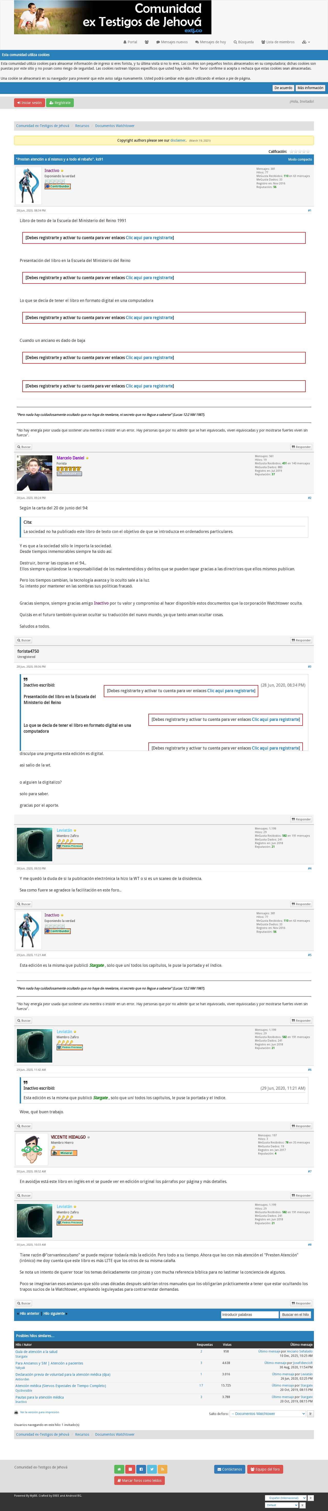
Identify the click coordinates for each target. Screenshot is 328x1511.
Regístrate (59, 103)
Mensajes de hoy (210, 42)
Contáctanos (230, 1469)
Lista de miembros (277, 42)
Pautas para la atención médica (39, 1397)
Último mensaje (269, 1351)
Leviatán (307, 1374)
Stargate (21, 1356)
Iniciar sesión (29, 103)
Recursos (82, 126)
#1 (309, 210)
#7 (309, 1171)
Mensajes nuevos (172, 42)
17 (201, 1385)
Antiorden (22, 1379)
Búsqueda (244, 42)
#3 (309, 666)
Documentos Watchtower (115, 126)
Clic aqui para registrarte (149, 237)
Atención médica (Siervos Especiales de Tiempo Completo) (60, 1386)
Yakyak (20, 1368)
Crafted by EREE (49, 1495)
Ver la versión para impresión (39, 1412)
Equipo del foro (265, 1469)
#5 (309, 955)
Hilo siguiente (54, 1313)
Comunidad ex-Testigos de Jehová (42, 126)
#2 (309, 498)
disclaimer (178, 140)
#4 (309, 868)
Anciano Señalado (300, 1351)
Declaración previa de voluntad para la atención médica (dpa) (62, 1374)
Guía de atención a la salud (36, 1352)
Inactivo (21, 1402)
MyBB (33, 1495)
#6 (309, 1070)
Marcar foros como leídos (139, 1480)
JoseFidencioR (303, 1363)
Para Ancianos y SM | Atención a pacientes (49, 1363)
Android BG (73, 1495)
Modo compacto (300, 159)
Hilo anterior (29, 1313)
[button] (306, 42)
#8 (309, 1244)
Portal (130, 42)
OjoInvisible (23, 1390)
